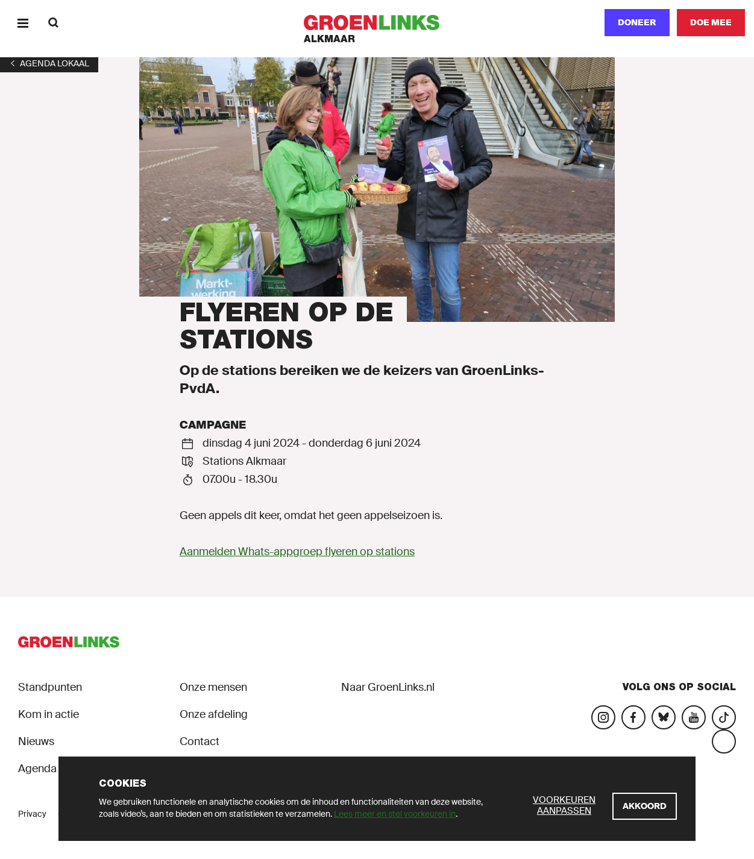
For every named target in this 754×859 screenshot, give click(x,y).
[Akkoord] (644, 806)
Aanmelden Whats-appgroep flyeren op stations (297, 551)
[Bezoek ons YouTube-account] (694, 717)
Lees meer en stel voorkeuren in (395, 813)
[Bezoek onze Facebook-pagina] (633, 717)
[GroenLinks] (377, 22)
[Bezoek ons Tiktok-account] (724, 717)
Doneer (637, 22)
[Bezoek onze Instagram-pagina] (603, 717)
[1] (49, 63)
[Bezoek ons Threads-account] (724, 741)
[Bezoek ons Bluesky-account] (664, 717)
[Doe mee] (711, 22)
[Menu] (22, 22)
